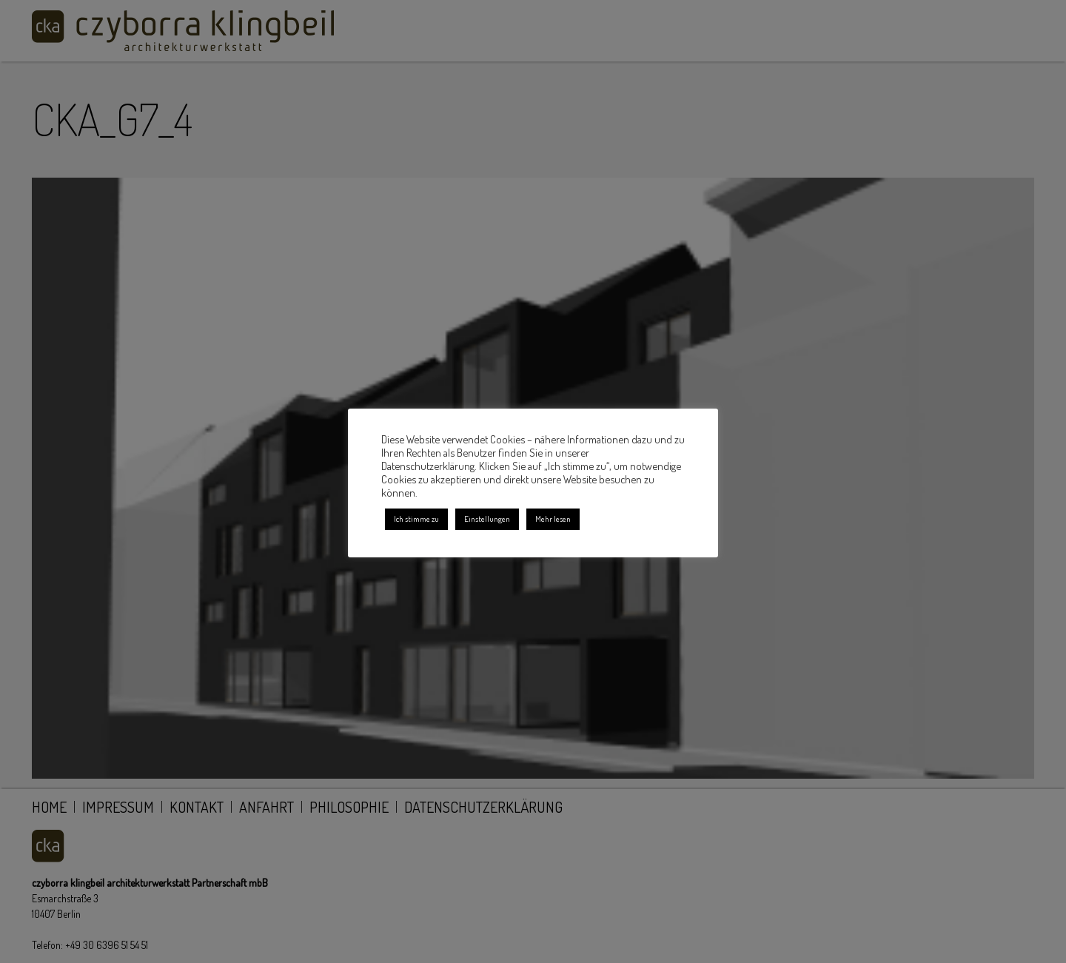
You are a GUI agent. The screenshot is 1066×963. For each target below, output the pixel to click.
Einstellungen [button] (487, 519)
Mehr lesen (553, 519)
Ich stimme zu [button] (416, 519)
